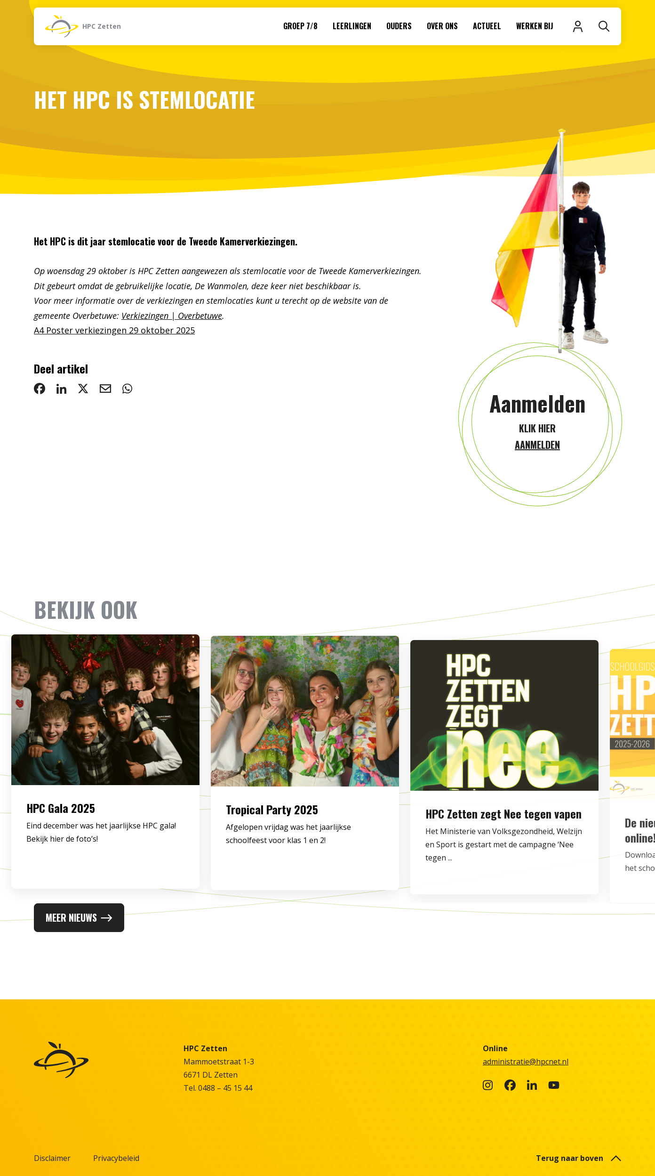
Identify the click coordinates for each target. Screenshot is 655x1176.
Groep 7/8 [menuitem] (300, 26)
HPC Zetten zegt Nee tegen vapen (503, 836)
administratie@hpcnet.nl (525, 1061)
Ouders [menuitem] (399, 26)
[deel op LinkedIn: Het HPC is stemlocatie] (61, 388)
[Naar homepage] (83, 26)
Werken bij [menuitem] (534, 26)
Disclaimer (52, 1158)
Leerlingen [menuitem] (352, 26)
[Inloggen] (577, 26)
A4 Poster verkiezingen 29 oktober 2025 (114, 330)
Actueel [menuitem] (487, 26)
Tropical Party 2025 (272, 822)
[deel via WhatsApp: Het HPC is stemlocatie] (127, 388)
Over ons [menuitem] (442, 26)
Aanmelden (537, 403)
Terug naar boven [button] (578, 1158)
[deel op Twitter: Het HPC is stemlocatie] (83, 388)
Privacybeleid (116, 1158)
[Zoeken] (604, 26)
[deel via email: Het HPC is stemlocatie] (105, 388)
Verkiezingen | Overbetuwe (171, 315)
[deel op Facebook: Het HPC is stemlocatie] (39, 388)
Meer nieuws (79, 917)
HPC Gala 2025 (60, 816)
